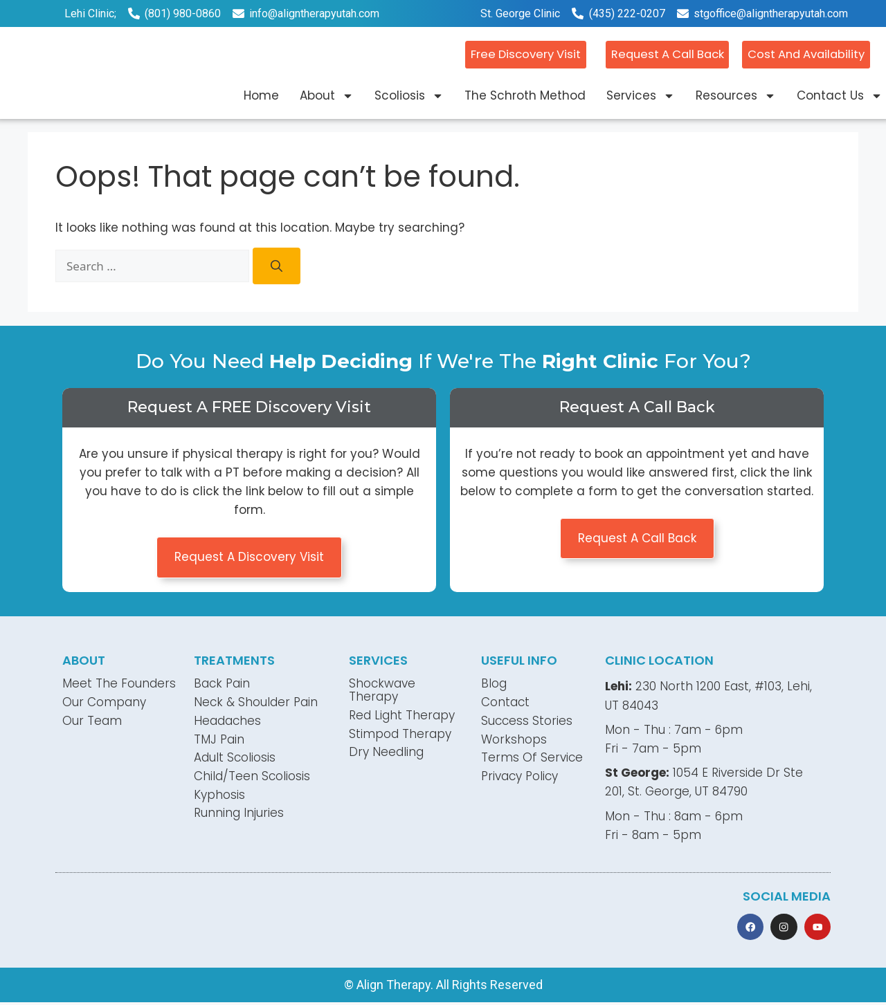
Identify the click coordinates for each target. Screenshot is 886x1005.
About (327, 95)
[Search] (276, 266)
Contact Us (840, 95)
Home (261, 94)
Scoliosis (409, 95)
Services (640, 95)
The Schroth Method (525, 94)
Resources (736, 95)
